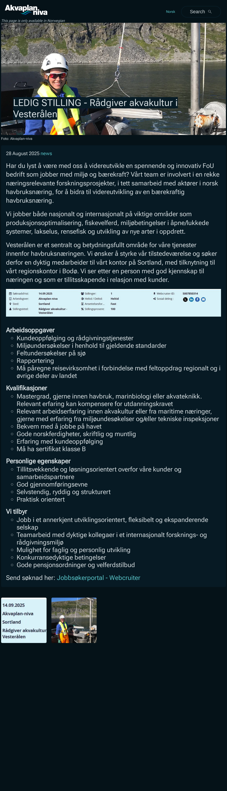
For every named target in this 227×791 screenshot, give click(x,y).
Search (201, 11)
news (46, 153)
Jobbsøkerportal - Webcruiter (98, 577)
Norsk (170, 12)
